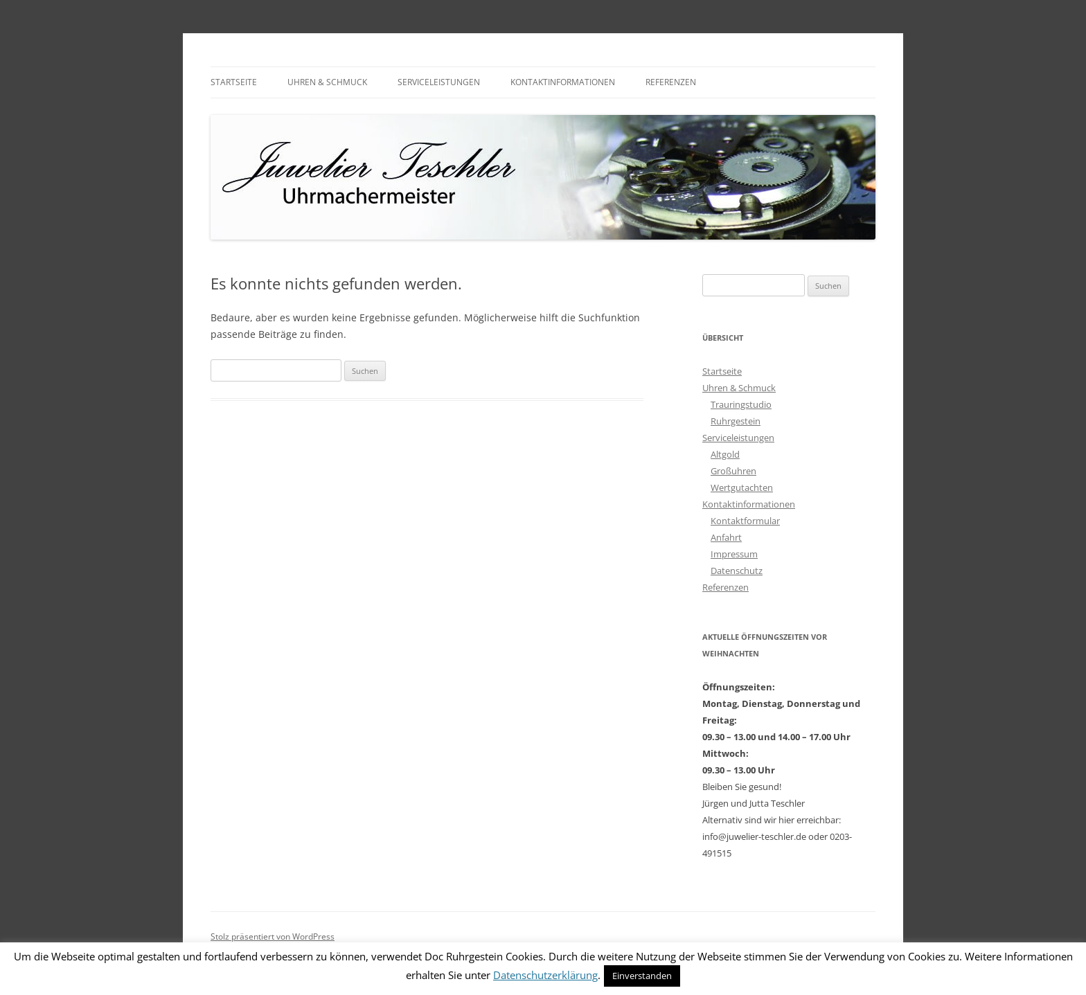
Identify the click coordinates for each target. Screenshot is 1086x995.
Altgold (725, 454)
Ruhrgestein (735, 421)
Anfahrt (726, 537)
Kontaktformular (745, 520)
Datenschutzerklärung (545, 975)
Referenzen (671, 82)
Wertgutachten (742, 487)
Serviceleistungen (439, 82)
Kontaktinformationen (562, 82)
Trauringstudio (741, 404)
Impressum (734, 554)
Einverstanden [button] (642, 975)
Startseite (234, 82)
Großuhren (733, 471)
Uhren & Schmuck (327, 82)
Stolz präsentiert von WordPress (273, 936)
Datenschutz (737, 570)
